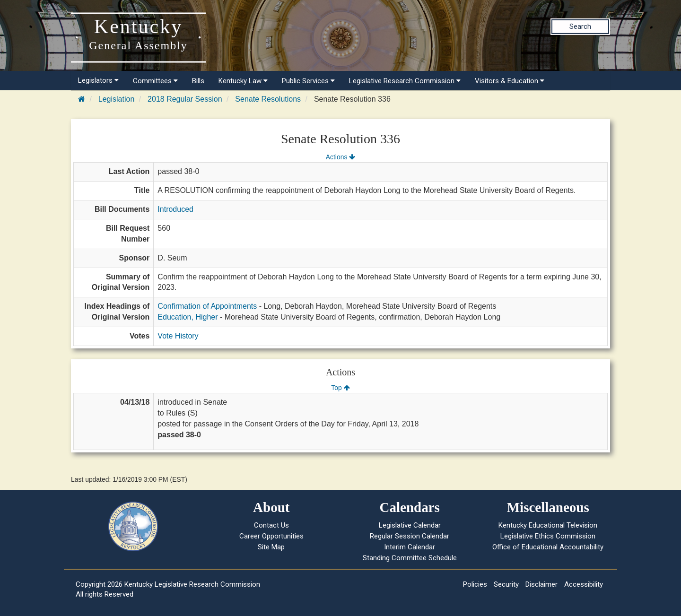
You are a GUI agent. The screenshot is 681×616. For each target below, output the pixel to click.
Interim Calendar (409, 547)
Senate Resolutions (268, 99)
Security (506, 584)
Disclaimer (541, 584)
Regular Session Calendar (409, 536)
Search (580, 26)
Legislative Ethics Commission (547, 536)
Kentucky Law (243, 81)
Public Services (308, 81)
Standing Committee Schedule (410, 558)
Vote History (177, 336)
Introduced (175, 209)
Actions (340, 157)
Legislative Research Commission (405, 81)
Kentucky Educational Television (547, 525)
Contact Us (271, 525)
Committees (155, 81)
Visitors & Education (509, 81)
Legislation (116, 99)
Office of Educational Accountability (547, 547)
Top (340, 387)
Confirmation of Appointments (207, 306)
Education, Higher (187, 317)
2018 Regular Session (185, 99)
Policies (475, 584)
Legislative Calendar (410, 525)
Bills (198, 81)
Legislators (98, 80)
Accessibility (583, 584)
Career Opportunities (271, 536)
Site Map (271, 547)
